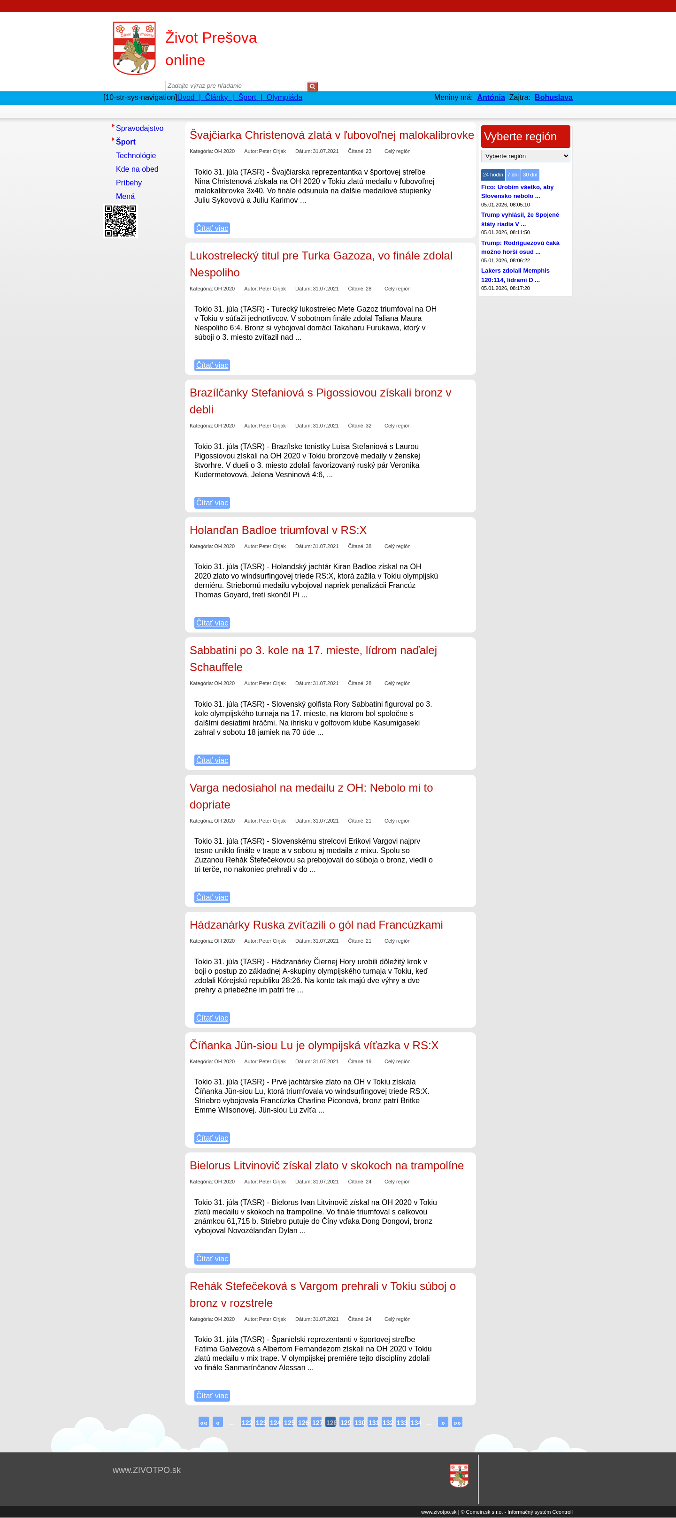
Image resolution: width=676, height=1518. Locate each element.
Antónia (491, 97)
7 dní (513, 174)
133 (401, 1422)
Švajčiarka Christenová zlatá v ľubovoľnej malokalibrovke (332, 135)
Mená (125, 196)
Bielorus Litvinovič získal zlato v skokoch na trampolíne (327, 1165)
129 (345, 1422)
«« (203, 1422)
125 (288, 1422)
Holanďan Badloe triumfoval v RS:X (278, 530)
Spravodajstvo (139, 128)
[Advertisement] (140, 382)
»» (457, 1422)
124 (274, 1422)
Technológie (136, 156)
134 (415, 1422)
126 (302, 1422)
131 (373, 1422)
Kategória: (201, 151)
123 (260, 1422)
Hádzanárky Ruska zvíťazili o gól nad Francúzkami (316, 924)
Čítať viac (212, 228)
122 (246, 1422)
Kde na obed (137, 169)
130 (359, 1422)
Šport (126, 142)
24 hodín (493, 174)
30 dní (530, 174)
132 (387, 1422)
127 (317, 1422)
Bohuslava (554, 97)
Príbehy (129, 183)
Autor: (251, 151)
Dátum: (303, 151)
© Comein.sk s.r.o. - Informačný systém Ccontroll (517, 1512)
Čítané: (356, 151)
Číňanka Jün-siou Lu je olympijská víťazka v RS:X (314, 1045)
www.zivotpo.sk (438, 1512)
